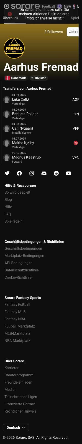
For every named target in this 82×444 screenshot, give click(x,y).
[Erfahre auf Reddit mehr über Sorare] (56, 173)
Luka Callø (20, 99)
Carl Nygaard (22, 128)
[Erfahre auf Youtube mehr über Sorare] (68, 173)
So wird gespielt (17, 192)
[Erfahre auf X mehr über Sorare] (7, 173)
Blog (8, 199)
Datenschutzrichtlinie (22, 270)
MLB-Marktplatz (17, 333)
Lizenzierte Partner (20, 404)
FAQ (8, 214)
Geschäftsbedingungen (23, 248)
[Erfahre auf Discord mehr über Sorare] (44, 173)
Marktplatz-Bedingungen (24, 256)
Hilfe (8, 207)
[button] (16, 427)
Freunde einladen (18, 382)
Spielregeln (14, 221)
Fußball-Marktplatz (20, 326)
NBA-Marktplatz (17, 341)
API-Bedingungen (18, 263)
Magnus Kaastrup (26, 157)
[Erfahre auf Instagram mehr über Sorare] (31, 173)
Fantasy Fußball (17, 304)
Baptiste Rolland (25, 114)
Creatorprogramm (19, 375)
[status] (41, 14)
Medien (11, 389)
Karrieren (12, 368)
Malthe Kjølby (23, 143)
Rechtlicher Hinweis (20, 411)
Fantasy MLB (15, 312)
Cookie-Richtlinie (18, 277)
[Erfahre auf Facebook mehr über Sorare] (19, 173)
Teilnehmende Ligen (21, 397)
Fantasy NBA (15, 319)
